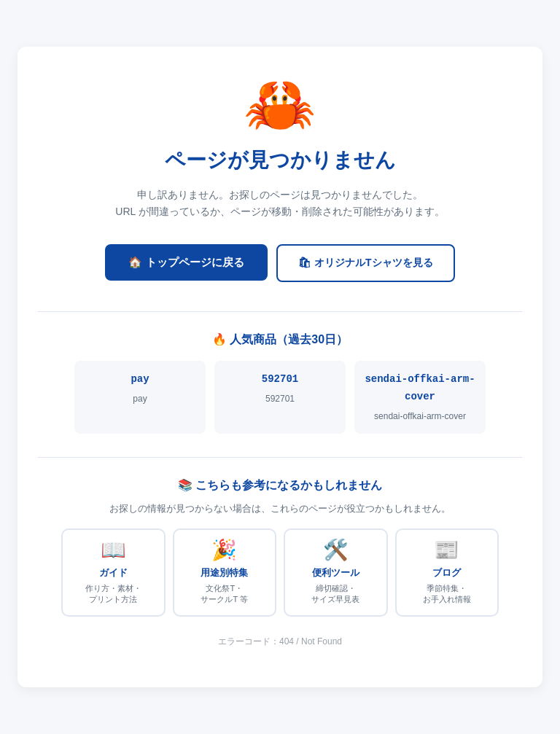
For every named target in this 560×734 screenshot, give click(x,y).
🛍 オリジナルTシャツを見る (365, 262)
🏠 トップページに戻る (186, 262)
